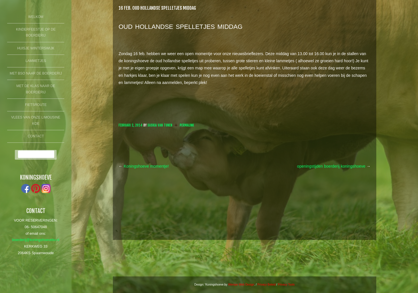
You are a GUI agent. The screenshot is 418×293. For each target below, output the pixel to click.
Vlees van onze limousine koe (35, 120)
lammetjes (35, 61)
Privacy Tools (286, 284)
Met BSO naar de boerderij (36, 73)
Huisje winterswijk (35, 48)
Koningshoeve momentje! (144, 166)
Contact (36, 136)
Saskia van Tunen (159, 125)
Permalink (187, 125)
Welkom (35, 17)
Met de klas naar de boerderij (35, 89)
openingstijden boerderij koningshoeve (334, 166)
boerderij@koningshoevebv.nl (35, 240)
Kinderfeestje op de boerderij (35, 32)
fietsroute (36, 105)
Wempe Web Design (241, 284)
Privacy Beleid (266, 284)
